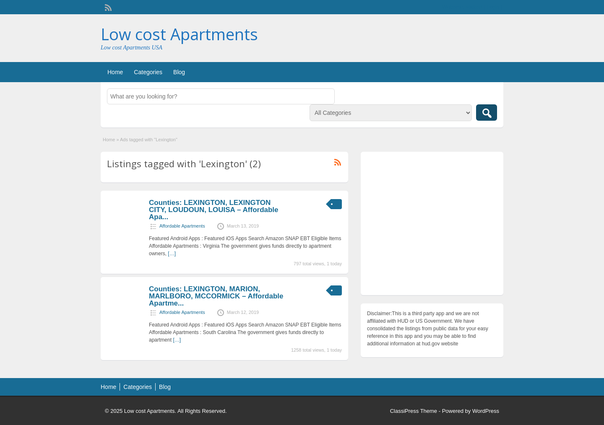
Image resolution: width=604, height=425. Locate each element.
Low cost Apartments (179, 34)
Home (115, 72)
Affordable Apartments (182, 225)
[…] (172, 254)
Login (493, 7)
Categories (148, 72)
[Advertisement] (432, 225)
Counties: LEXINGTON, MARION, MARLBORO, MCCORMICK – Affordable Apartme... (216, 296)
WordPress (485, 411)
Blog (179, 72)
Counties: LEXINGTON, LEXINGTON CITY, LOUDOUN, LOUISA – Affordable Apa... (214, 210)
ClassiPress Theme (413, 411)
